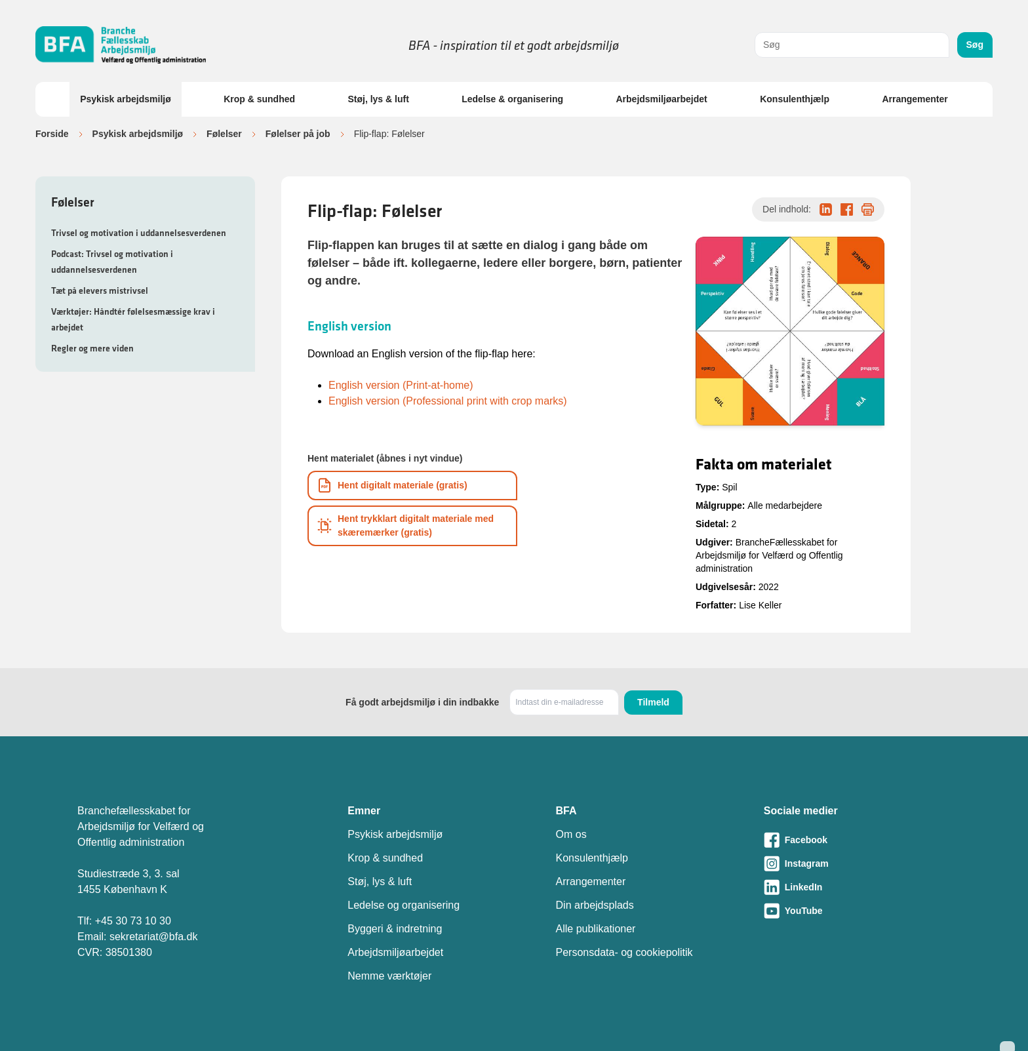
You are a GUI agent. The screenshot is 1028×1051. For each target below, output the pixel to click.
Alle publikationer (596, 928)
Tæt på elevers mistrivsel (99, 290)
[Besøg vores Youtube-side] (857, 911)
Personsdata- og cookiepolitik (624, 952)
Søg (974, 44)
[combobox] (852, 45)
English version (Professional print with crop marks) (447, 401)
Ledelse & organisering (512, 99)
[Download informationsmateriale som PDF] (412, 485)
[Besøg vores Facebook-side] (857, 840)
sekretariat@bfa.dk (153, 936)
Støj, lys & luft (377, 99)
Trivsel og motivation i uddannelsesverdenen (138, 233)
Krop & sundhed (259, 99)
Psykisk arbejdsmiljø (125, 99)
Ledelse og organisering (403, 905)
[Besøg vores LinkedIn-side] (857, 887)
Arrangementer (914, 99)
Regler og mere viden (92, 348)
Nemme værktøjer (389, 976)
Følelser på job (298, 134)
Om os (571, 834)
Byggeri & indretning (394, 928)
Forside (52, 134)
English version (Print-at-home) (400, 385)
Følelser (224, 134)
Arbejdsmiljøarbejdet (661, 99)
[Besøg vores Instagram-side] (857, 863)
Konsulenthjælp (794, 99)
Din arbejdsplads (595, 905)
